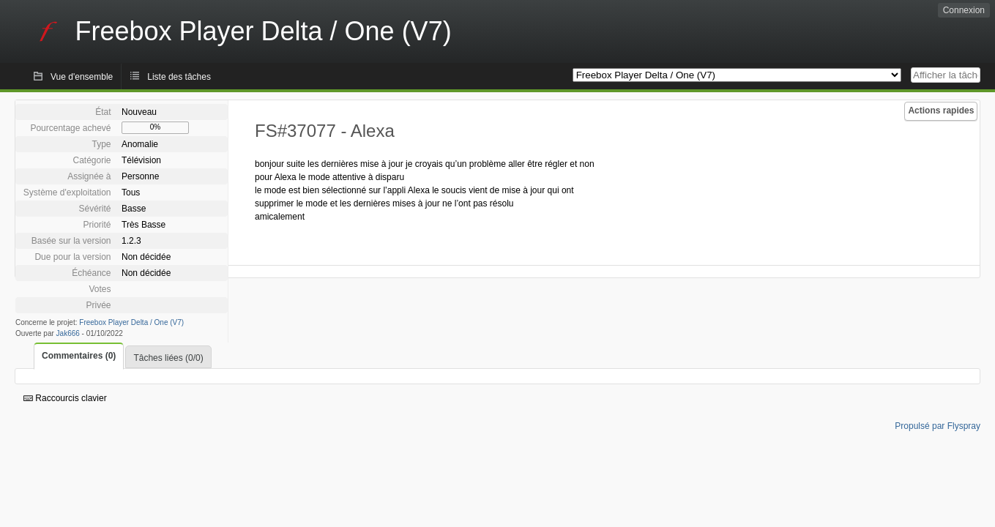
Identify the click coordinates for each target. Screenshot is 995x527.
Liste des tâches (179, 77)
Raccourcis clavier (65, 398)
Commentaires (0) (79, 356)
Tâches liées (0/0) (168, 358)
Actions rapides (941, 110)
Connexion (964, 10)
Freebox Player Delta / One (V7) (131, 322)
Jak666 (68, 333)
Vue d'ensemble (82, 77)
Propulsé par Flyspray (937, 426)
